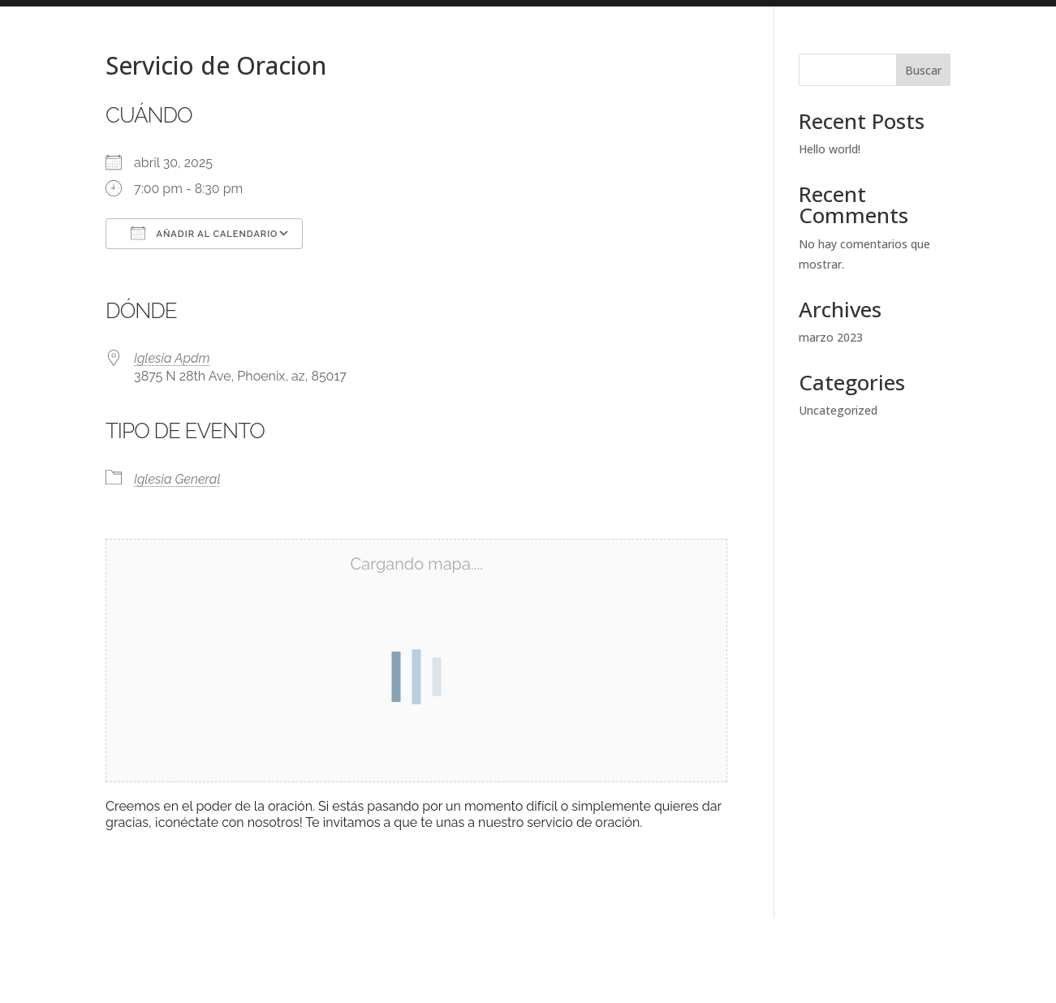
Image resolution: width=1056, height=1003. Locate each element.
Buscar (923, 70)
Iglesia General (177, 479)
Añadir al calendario (204, 233)
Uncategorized (838, 410)
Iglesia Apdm (172, 358)
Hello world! (829, 149)
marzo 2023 (831, 337)
